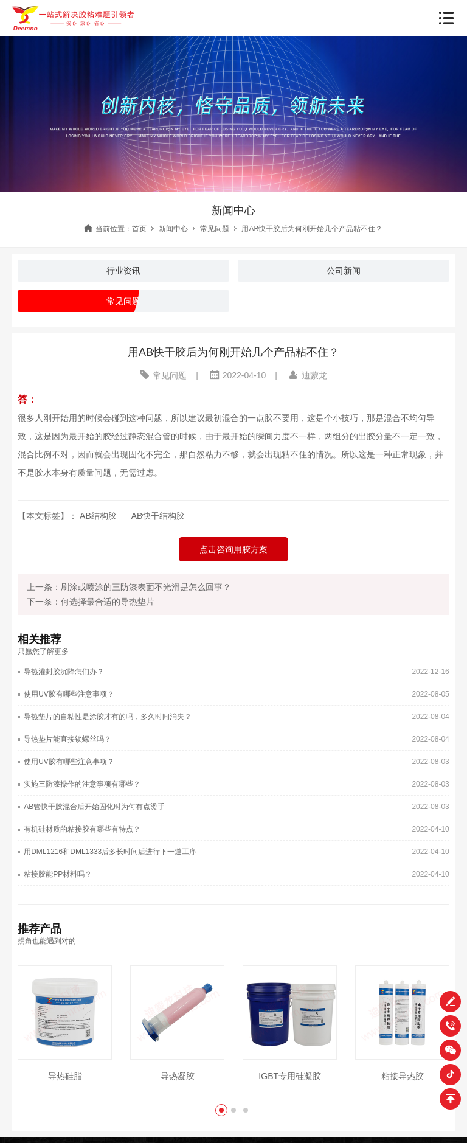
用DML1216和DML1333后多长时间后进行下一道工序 (110, 851)
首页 (139, 228)
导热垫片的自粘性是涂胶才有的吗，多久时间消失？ (108, 716)
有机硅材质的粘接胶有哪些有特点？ (82, 829)
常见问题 (214, 228)
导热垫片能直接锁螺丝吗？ (67, 739)
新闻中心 (173, 228)
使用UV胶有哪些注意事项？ (69, 694)
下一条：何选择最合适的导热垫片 (90, 601)
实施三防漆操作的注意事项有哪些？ (82, 784)
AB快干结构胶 (158, 516)
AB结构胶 (98, 516)
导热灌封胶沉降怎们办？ (64, 671)
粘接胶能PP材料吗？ (58, 874)
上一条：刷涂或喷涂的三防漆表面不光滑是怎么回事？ (129, 587)
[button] (221, 1110)
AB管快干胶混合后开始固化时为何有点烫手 (94, 806)
